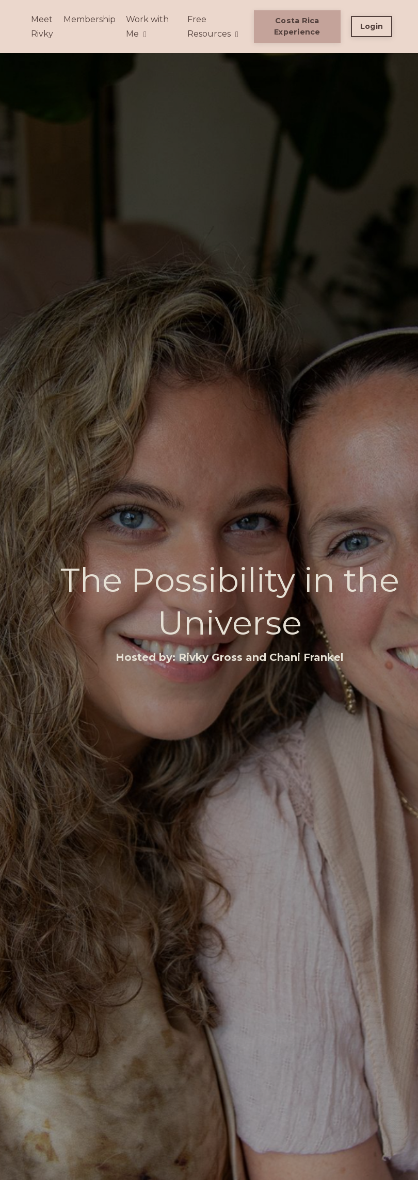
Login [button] (371, 26)
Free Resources (212, 26)
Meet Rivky (42, 26)
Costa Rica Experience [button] (297, 26)
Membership (89, 19)
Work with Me (147, 26)
